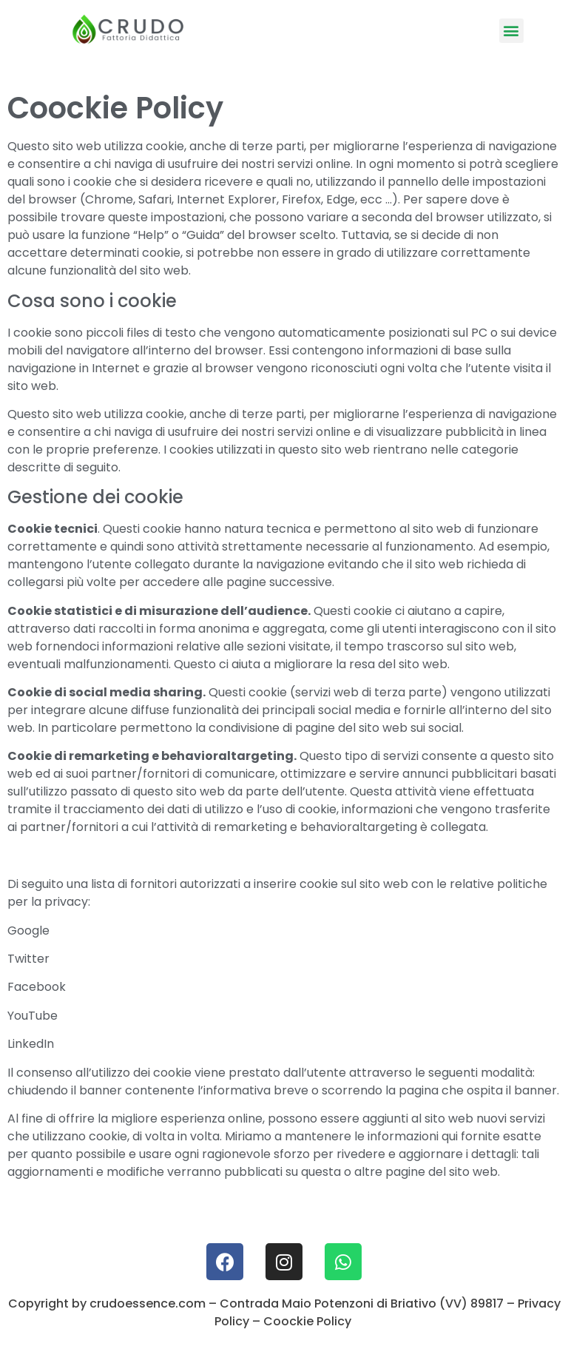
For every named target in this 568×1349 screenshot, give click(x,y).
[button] (511, 30)
